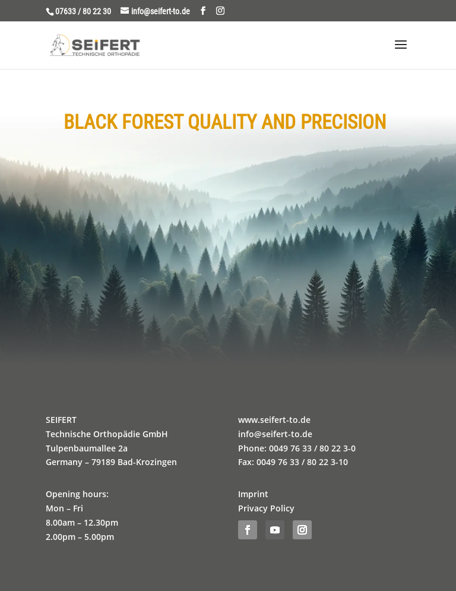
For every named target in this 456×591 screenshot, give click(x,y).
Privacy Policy (266, 508)
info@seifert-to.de (275, 434)
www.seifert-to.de (274, 419)
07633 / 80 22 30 (83, 11)
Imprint (253, 494)
